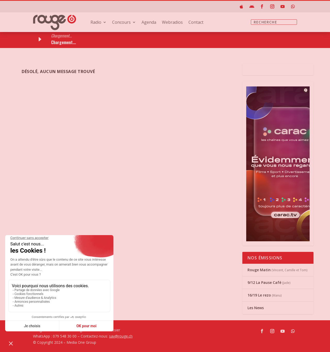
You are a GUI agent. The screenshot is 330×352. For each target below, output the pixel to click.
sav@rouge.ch (121, 336)
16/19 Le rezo (259, 295)
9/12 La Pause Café (264, 282)
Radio (95, 22)
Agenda (149, 22)
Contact (195, 22)
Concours (121, 22)
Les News (256, 307)
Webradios (172, 22)
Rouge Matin (259, 269)
